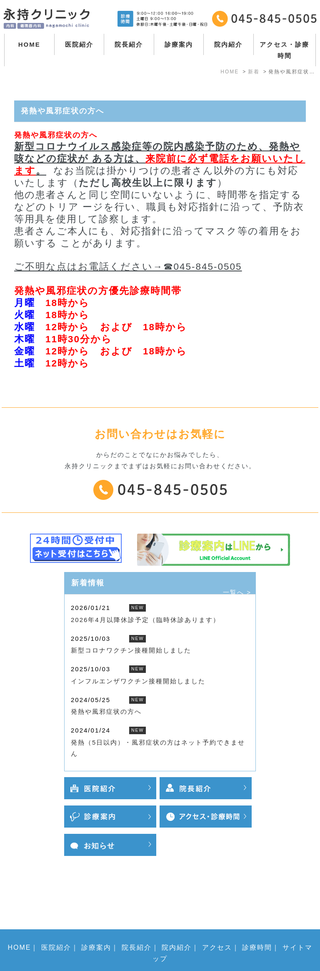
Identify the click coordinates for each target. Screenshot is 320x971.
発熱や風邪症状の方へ (106, 711)
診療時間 (257, 915)
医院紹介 (79, 44)
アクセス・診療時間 (284, 50)
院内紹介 (228, 44)
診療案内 (179, 44)
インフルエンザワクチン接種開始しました (138, 681)
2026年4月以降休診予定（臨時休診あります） (145, 619)
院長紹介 (129, 44)
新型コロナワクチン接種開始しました (131, 650)
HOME (29, 44)
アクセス (217, 915)
